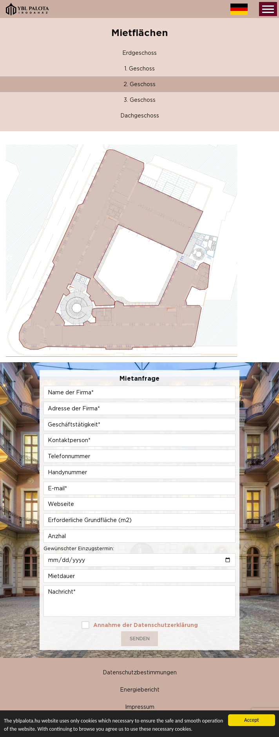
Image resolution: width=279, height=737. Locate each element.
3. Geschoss (140, 99)
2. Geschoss (139, 84)
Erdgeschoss (139, 52)
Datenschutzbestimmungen (140, 672)
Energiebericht (139, 689)
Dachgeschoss (139, 115)
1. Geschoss (139, 68)
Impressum (139, 706)
